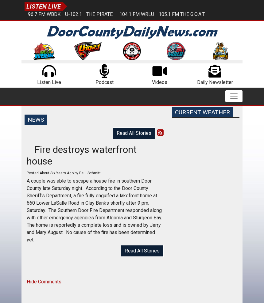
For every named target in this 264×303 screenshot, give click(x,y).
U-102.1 (73, 14)
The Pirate (99, 14)
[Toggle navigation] (234, 96)
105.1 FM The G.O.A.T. (182, 14)
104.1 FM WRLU (136, 14)
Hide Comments (44, 282)
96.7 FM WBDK (44, 14)
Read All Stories (134, 133)
